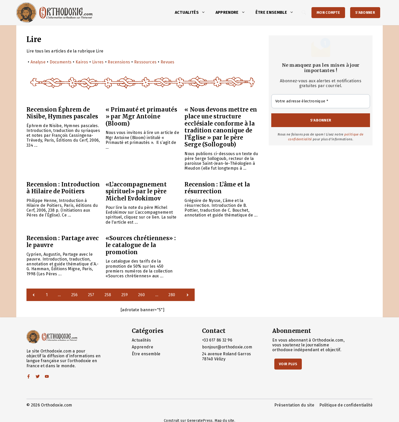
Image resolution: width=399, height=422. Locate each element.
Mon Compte (328, 12)
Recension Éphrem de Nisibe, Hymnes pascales (62, 113)
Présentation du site (294, 405)
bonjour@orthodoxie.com (227, 347)
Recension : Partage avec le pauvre (62, 242)
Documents (61, 62)
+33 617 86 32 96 (217, 340)
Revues (168, 62)
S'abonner (365, 12)
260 (141, 294)
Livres (98, 62)
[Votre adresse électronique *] (320, 101)
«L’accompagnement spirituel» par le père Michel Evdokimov (136, 191)
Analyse (38, 62)
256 (74, 294)
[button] (204, 12)
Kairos (82, 62)
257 (91, 294)
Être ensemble (277, 12)
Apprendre (233, 12)
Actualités (192, 12)
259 (124, 294)
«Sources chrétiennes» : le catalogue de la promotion (141, 245)
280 (171, 294)
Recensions (119, 62)
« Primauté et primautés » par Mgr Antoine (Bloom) (141, 116)
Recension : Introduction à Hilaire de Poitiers (63, 188)
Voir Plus (288, 364)
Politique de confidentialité (346, 405)
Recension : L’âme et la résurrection (217, 188)
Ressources (145, 62)
